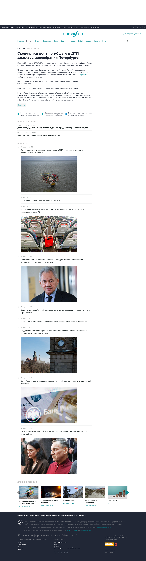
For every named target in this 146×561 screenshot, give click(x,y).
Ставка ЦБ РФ (69, 500)
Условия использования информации (115, 549)
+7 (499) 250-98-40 (72, 530)
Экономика (47, 41)
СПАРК (20, 542)
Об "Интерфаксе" (21, 27)
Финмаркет (56, 27)
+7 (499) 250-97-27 (86, 530)
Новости (88, 41)
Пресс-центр (46, 515)
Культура (64, 41)
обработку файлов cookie (103, 527)
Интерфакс (73, 34)
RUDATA (56, 546)
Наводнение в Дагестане (91, 501)
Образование (84, 27)
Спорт (56, 41)
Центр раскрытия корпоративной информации (67, 548)
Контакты (21, 515)
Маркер (20, 548)
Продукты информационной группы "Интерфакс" (47, 535)
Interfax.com (33, 27)
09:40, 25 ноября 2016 (32, 49)
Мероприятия (95, 27)
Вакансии (56, 515)
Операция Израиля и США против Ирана (27, 502)
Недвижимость (73, 27)
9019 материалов (47, 505)
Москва (73, 41)
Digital (80, 41)
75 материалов (113, 504)
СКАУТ (20, 546)
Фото (104, 41)
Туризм (64, 27)
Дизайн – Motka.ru (110, 553)
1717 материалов (24, 506)
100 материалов (68, 503)
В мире (38, 41)
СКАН (55, 544)
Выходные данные (110, 551)
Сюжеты (96, 41)
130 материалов (90, 505)
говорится (82, 75)
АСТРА (20, 550)
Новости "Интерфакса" (60, 542)
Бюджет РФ (112, 501)
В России (29, 41)
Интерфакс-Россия (44, 27)
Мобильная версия (8, 27)
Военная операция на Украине (49, 501)
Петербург (22, 105)
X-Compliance (22, 544)
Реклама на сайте (68, 515)
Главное (20, 41)
